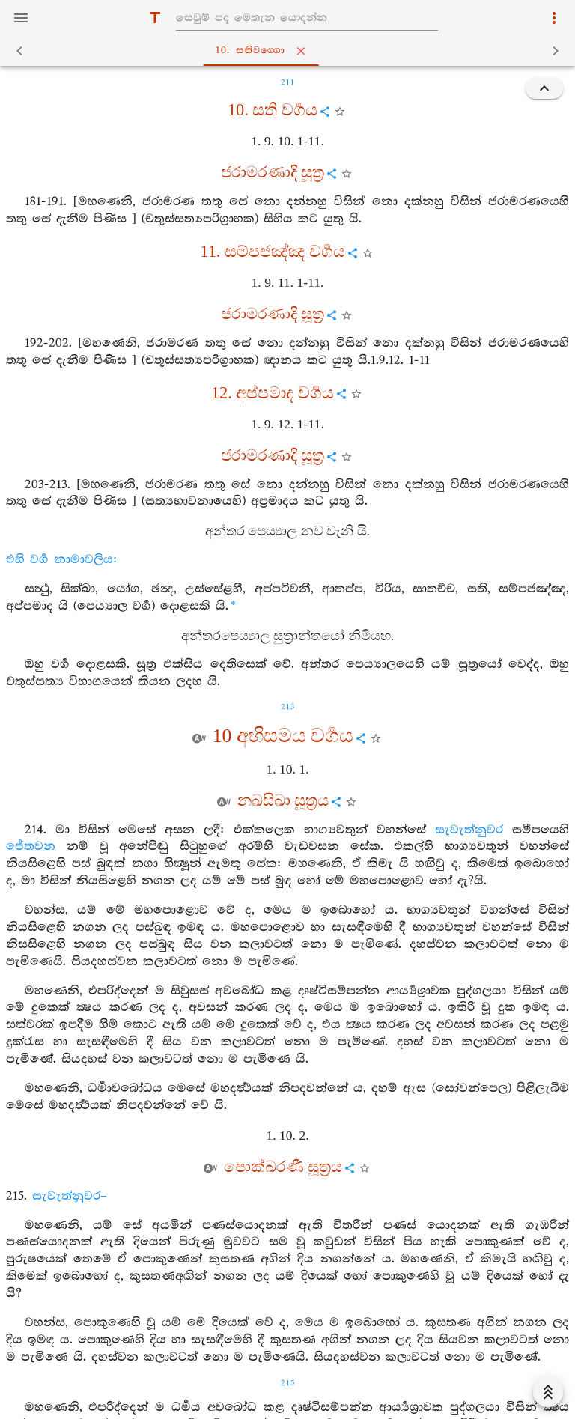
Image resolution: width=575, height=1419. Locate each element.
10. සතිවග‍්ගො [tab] (290, 51)
